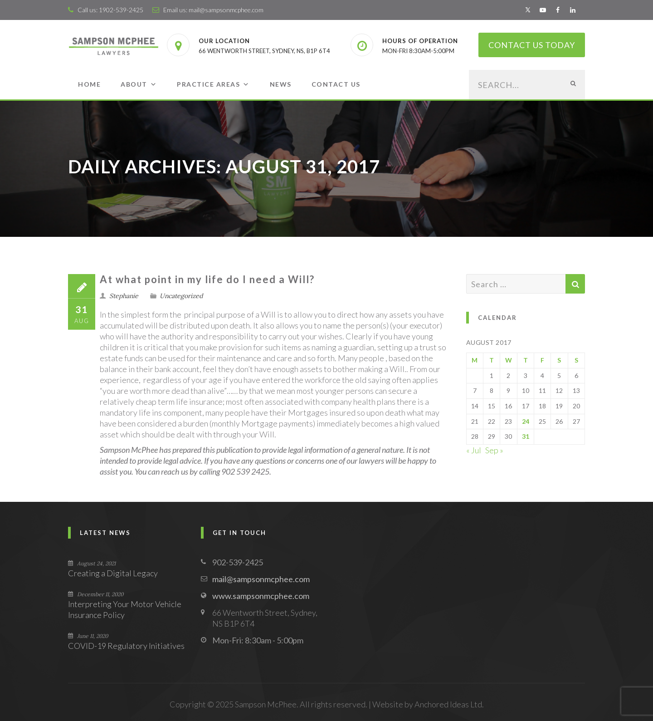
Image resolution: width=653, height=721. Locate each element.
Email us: (170, 10)
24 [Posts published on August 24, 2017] (525, 421)
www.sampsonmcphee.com (260, 596)
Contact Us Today (531, 45)
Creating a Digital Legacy (113, 573)
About (139, 84)
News (281, 84)
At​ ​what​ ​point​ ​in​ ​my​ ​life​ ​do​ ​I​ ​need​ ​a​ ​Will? (207, 279)
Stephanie (123, 296)
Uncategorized (181, 296)
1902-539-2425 (121, 10)
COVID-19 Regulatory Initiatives (126, 646)
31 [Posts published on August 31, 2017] (525, 436)
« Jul (473, 450)
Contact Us (336, 84)
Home (89, 84)
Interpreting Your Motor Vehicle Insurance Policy (124, 609)
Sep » (494, 450)
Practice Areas (213, 84)
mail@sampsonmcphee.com (226, 10)
